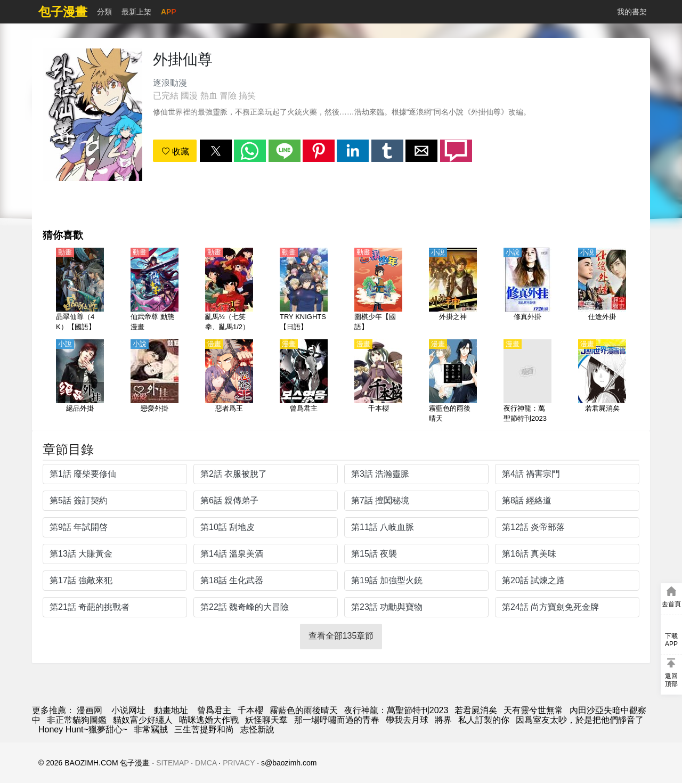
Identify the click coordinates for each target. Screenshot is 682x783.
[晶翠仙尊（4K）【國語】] (80, 290)
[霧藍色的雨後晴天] (453, 382)
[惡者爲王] (229, 382)
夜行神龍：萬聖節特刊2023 (396, 710)
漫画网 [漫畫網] (89, 710)
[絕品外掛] (80, 382)
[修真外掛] (527, 290)
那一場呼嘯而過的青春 (336, 719)
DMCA (205, 762)
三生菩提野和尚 (204, 729)
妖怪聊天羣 (266, 719)
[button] (216, 151)
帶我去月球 (407, 719)
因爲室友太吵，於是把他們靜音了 (580, 719)
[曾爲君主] (304, 382)
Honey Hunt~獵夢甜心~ (82, 729)
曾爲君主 (214, 710)
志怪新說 (257, 729)
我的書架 (632, 11)
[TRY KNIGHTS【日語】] (304, 290)
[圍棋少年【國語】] (378, 290)
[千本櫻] (378, 382)
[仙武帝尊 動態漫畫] (154, 290)
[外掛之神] (453, 290)
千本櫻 (250, 710)
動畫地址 (171, 710)
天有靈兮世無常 (533, 710)
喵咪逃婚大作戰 (209, 719)
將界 (443, 719)
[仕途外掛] (602, 290)
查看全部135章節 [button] (341, 635)
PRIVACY (239, 762)
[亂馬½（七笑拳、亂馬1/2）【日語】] (229, 290)
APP (168, 11)
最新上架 (136, 11)
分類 (104, 11)
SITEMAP (172, 762)
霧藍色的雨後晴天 (304, 710)
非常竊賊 (151, 729)
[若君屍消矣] (602, 382)
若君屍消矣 (475, 710)
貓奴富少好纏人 (143, 719)
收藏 (175, 151)
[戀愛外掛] (154, 382)
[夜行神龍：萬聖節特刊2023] (527, 382)
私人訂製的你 (483, 719)
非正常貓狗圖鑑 (77, 719)
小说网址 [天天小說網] (128, 710)
